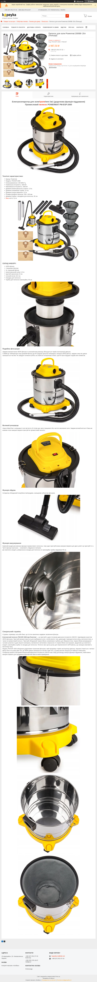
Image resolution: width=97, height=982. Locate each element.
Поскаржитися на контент (49, 980)
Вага (7, 198)
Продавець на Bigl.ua (48, 978)
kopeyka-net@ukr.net (58, 956)
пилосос (43, 104)
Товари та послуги (9, 21)
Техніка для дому (34, 21)
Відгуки (63, 27)
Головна (6, 27)
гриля (42, 102)
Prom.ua (58, 976)
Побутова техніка (22, 21)
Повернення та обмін (51, 27)
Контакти (80, 27)
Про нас (71, 27)
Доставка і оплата (34, 27)
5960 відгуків (79, 1)
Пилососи (45, 21)
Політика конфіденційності (64, 980)
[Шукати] (67, 16)
